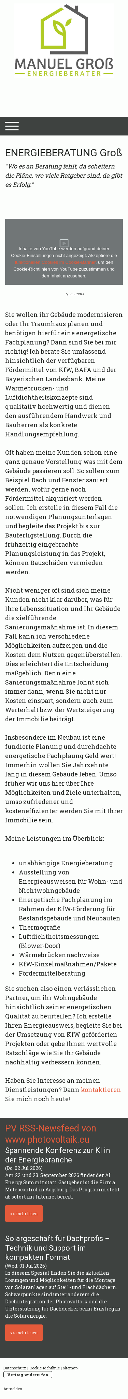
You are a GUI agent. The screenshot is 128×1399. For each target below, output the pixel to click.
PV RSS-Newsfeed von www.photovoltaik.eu (50, 1134)
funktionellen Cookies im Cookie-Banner (55, 262)
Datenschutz (14, 1367)
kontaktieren (101, 1090)
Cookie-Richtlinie (44, 1367)
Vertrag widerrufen (27, 1374)
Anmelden (12, 1388)
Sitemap (70, 1367)
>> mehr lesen (24, 1213)
